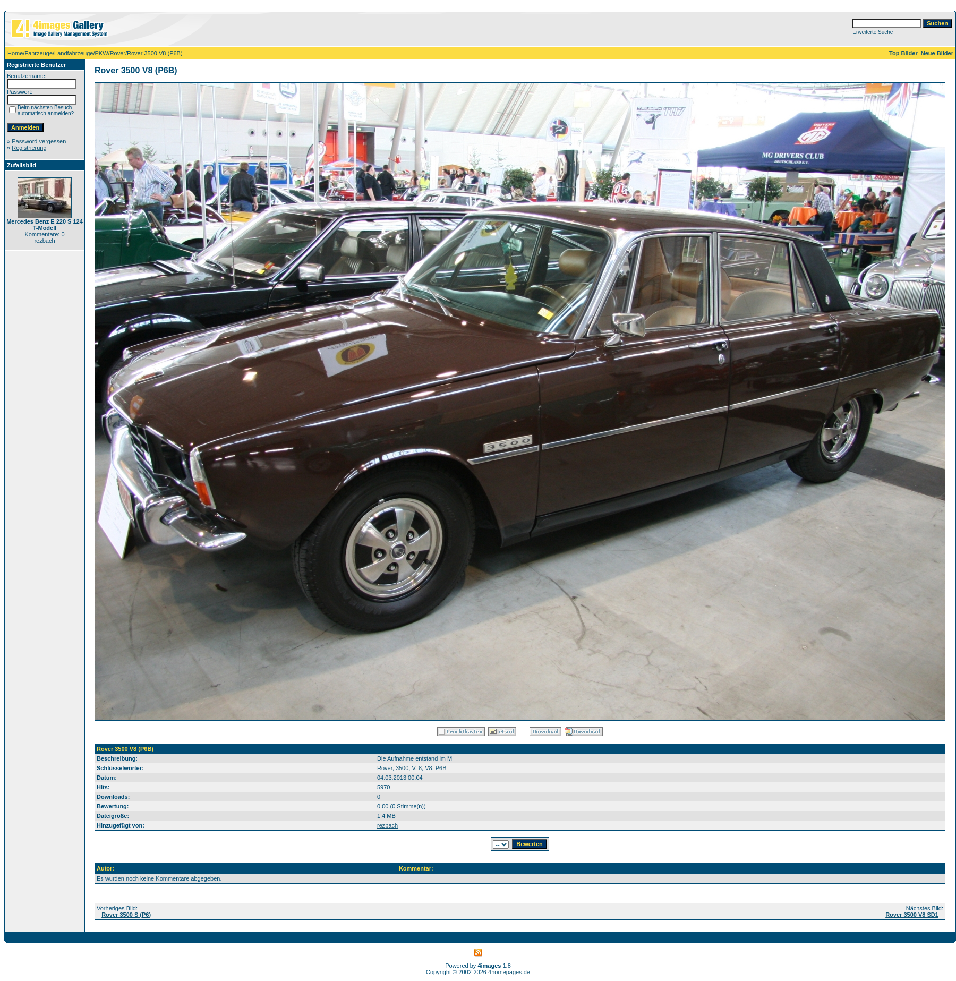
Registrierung (29, 147)
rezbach (387, 825)
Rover (117, 53)
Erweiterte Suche (872, 32)
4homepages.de (509, 972)
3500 (402, 768)
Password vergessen (39, 141)
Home (15, 53)
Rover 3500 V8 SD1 (911, 914)
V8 (428, 768)
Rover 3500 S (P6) (126, 914)
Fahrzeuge (38, 53)
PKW (101, 53)
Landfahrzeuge (73, 53)
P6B (441, 768)
